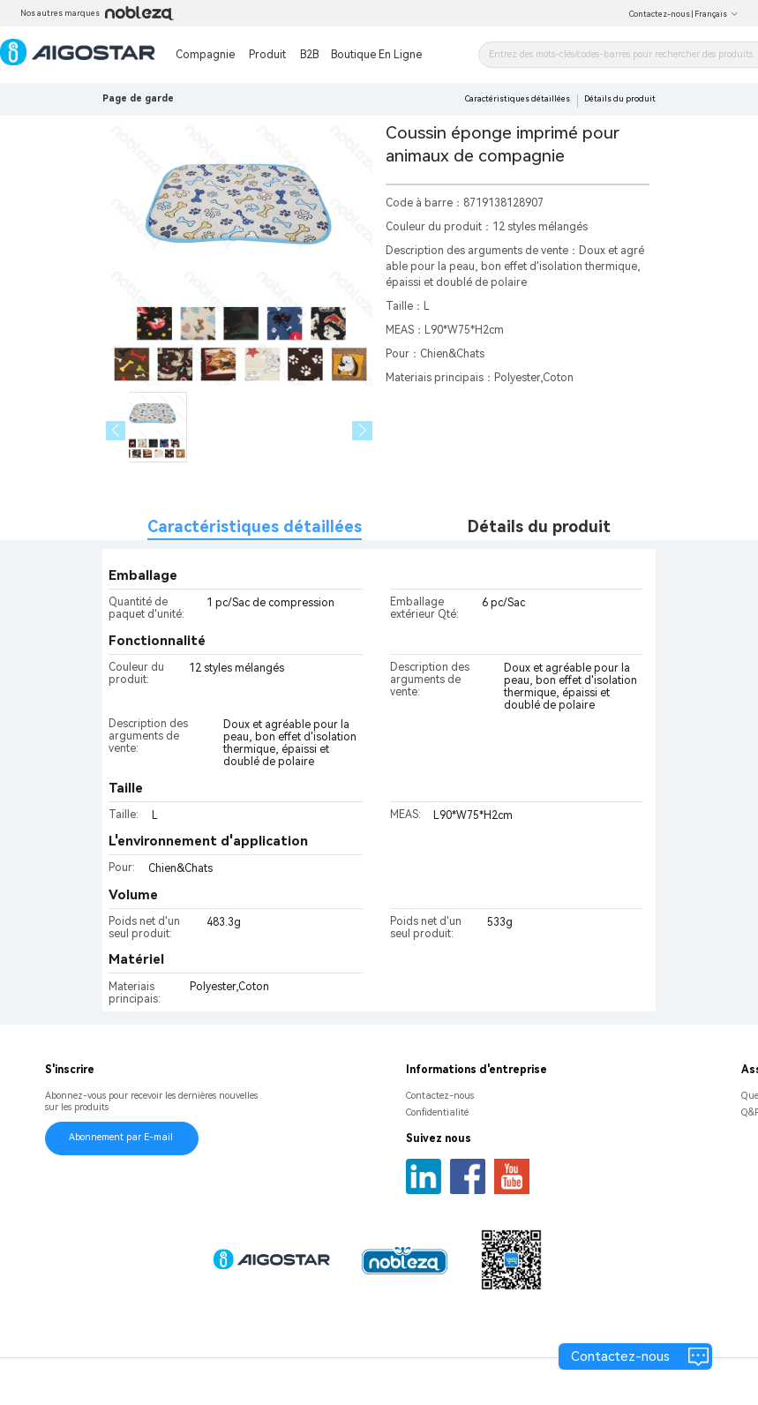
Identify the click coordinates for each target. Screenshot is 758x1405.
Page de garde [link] (138, 98)
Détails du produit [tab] (539, 526)
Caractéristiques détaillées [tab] (254, 526)
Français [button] (716, 14)
